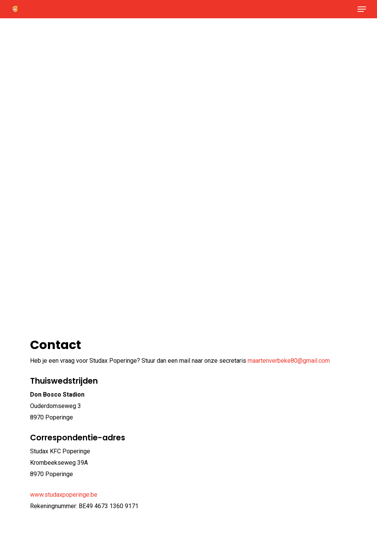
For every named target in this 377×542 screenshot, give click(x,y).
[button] (362, 9)
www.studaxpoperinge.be (63, 494)
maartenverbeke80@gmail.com (289, 360)
